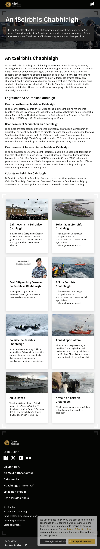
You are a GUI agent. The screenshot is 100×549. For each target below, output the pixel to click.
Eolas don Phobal (15, 491)
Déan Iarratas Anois (16, 498)
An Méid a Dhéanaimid (18, 473)
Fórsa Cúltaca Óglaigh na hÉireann (21, 516)
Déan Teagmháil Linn (14, 520)
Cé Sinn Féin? (12, 467)
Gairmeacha (11, 479)
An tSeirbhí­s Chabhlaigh (16, 511)
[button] (92, 4)
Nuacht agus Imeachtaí (18, 485)
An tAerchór (9, 507)
